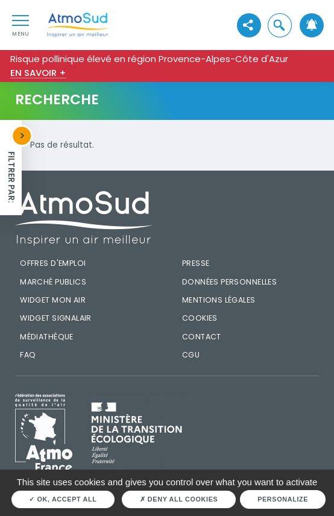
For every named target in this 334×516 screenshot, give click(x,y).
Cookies (200, 318)
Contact (201, 337)
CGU (191, 355)
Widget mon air (53, 300)
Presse (196, 263)
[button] (279, 25)
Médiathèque (47, 337)
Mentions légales (219, 300)
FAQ (28, 355)
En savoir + (38, 72)
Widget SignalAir (56, 318)
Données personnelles (229, 282)
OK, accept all (62, 499)
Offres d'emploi (53, 263)
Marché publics (53, 282)
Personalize (282, 499)
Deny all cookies (179, 499)
